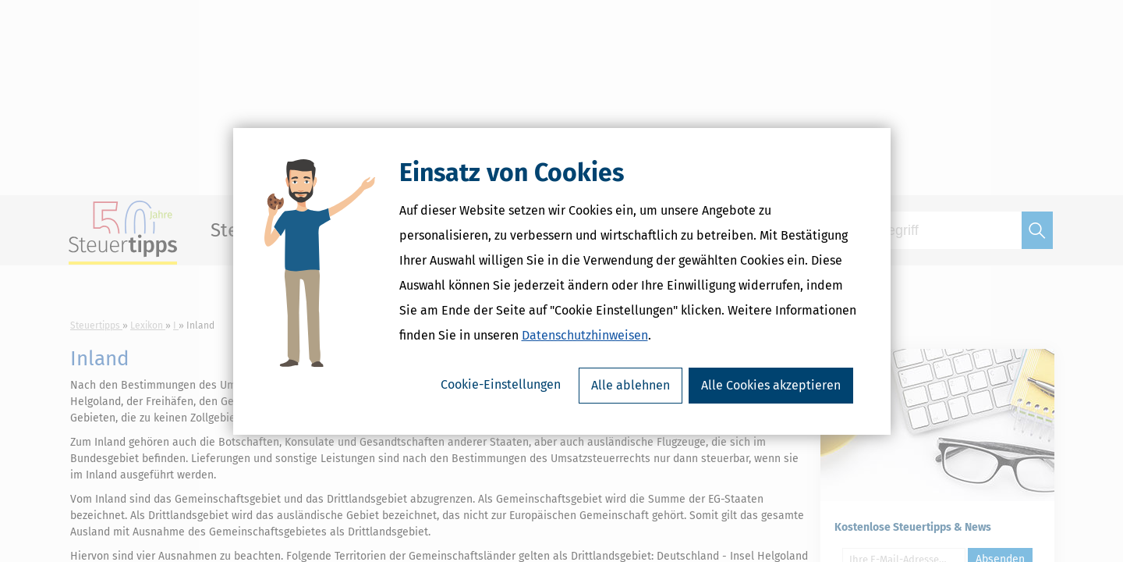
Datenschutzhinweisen (585, 335)
